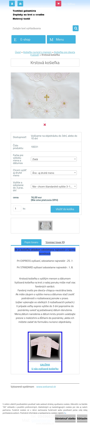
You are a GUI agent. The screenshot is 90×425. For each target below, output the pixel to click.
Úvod (18, 52)
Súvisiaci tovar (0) (55, 242)
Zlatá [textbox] (35, 159)
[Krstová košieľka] (45, 221)
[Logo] (33, 16)
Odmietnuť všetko (65, 418)
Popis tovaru (31, 242)
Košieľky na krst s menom (37, 52)
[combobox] (54, 159)
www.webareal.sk (46, 387)
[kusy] (17, 208)
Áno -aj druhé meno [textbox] (43, 173)
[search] (76, 28)
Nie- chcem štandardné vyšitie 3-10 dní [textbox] (54, 186)
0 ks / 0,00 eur (68, 4)
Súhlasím (82, 418)
